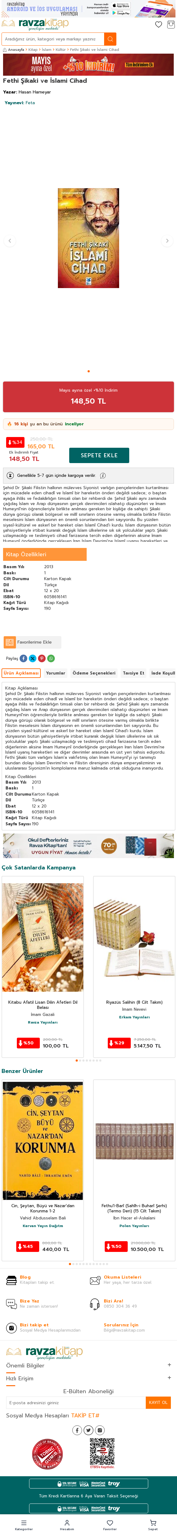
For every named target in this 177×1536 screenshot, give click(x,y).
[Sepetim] (170, 25)
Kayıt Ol (158, 1402)
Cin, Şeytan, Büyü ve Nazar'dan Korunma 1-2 (42, 1208)
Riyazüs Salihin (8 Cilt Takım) (134, 1002)
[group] (88, 238)
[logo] (35, 25)
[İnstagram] (100, 1430)
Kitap (33, 49)
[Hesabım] (146, 25)
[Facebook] (77, 1430)
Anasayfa (13, 49)
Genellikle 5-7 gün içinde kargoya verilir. (56, 475)
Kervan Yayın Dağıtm (43, 1226)
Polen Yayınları (134, 1226)
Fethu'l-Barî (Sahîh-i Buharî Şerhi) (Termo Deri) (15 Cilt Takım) (134, 1208)
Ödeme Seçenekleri (94, 673)
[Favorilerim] (158, 25)
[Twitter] (88, 1430)
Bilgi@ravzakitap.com (124, 1330)
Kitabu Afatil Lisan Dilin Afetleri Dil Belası (42, 1005)
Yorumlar (55, 673)
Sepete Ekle (99, 455)
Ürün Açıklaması (21, 673)
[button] (89, 371)
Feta (20, 103)
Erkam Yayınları (134, 1017)
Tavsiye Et (133, 673)
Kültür (61, 49)
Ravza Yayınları (43, 1022)
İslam (46, 49)
